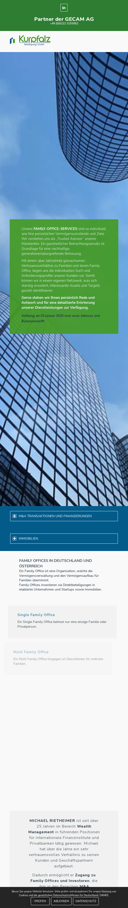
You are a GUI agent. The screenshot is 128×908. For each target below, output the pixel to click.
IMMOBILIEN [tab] (25, 538)
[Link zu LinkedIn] (64, 7)
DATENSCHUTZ (86, 901)
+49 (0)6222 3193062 (64, 23)
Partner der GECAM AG (64, 19)
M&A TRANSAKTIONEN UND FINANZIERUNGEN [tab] (52, 516)
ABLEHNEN (61, 901)
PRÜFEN (40, 901)
